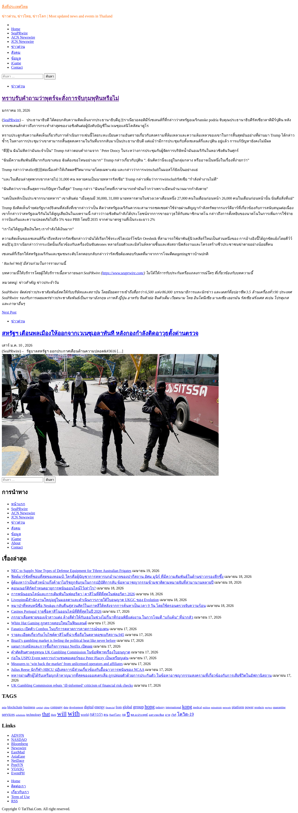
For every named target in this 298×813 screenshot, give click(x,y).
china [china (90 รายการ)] (46, 707)
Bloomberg (19, 744)
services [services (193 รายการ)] (8, 714)
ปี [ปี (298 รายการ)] (128, 714)
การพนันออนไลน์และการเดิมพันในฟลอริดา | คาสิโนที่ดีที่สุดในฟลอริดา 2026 (73, 594)
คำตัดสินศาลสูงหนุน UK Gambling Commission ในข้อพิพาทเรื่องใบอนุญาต (70, 652)
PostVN (17, 765)
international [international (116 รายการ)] (173, 707)
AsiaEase (18, 756)
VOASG (17, 769)
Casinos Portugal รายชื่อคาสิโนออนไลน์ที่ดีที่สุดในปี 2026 (56, 611)
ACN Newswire (23, 37)
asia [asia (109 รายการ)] (4, 707)
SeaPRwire (19, 33)
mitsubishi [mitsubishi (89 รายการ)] (216, 707)
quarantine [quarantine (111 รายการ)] (279, 707)
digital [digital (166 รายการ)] (89, 707)
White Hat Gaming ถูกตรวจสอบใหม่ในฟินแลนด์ (49, 623)
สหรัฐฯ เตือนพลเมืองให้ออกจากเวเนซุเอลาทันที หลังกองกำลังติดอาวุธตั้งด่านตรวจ (100, 333)
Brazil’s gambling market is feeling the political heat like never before (63, 640)
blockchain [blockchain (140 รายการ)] (14, 707)
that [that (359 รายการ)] (46, 714)
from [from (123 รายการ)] (119, 707)
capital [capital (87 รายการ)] (39, 707)
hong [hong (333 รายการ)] (150, 706)
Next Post (9, 312)
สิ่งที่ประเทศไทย (15, 7)
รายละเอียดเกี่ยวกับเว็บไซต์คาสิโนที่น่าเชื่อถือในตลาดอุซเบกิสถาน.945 (67, 635)
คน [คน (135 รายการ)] (106, 714)
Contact (17, 67)
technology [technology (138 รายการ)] (33, 714)
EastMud (18, 752)
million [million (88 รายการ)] (206, 707)
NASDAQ (19, 740)
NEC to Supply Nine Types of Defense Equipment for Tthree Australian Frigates (71, 571)
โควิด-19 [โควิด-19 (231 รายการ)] (185, 714)
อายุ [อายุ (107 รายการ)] (167, 714)
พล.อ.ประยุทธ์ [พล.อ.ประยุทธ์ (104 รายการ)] (139, 714)
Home (15, 29)
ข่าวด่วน (18, 47)
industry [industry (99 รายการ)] (160, 707)
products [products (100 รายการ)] (259, 707)
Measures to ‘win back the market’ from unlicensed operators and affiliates (67, 664)
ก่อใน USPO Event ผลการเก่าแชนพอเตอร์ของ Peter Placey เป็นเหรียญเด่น (70, 658)
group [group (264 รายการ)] (138, 706)
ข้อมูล (16, 58)
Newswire (18, 748)
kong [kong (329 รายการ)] (187, 706)
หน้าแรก (18, 504)
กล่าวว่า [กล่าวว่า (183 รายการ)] (96, 714)
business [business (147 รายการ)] (29, 707)
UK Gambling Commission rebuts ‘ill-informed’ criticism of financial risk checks (72, 685)
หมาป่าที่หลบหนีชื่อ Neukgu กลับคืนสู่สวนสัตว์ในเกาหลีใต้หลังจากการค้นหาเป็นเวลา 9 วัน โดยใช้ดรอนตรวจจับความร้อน (108, 606)
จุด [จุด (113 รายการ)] (124, 714)
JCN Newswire (22, 41)
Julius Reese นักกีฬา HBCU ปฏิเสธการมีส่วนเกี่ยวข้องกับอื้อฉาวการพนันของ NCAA (77, 670)
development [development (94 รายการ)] (76, 707)
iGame (16, 63)
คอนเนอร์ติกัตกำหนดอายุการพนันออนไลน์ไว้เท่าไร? (53, 588)
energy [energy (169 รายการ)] (100, 707)
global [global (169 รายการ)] (127, 707)
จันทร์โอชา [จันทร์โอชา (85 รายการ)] (115, 715)
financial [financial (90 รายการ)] (110, 707)
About (15, 543)
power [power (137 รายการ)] (249, 707)
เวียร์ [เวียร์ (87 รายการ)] (173, 714)
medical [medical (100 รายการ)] (197, 707)
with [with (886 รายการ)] (74, 713)
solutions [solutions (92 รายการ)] (20, 714)
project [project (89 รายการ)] (268, 707)
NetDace (17, 761)
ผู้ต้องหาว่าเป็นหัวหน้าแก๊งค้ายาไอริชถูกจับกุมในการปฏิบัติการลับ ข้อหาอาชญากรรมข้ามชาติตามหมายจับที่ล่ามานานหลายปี (112, 582)
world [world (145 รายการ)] (85, 714)
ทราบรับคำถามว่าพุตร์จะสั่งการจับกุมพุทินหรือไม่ (60, 98)
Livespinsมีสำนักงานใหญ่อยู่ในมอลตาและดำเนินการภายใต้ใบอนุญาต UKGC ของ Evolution (85, 600)
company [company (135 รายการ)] (56, 707)
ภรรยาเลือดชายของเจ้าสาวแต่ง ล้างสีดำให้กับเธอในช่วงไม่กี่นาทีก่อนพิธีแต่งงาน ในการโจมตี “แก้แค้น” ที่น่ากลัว (102, 617)
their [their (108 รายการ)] (53, 714)
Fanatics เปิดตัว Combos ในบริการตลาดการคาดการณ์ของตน (60, 629)
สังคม (15, 52)
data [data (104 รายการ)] (66, 707)
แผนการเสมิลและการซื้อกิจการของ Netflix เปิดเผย (51, 646)
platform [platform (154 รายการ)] (238, 707)
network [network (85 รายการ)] (227, 707)
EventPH (18, 773)
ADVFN (17, 735)
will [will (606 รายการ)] (62, 713)
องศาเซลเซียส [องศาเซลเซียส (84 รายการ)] (156, 715)
